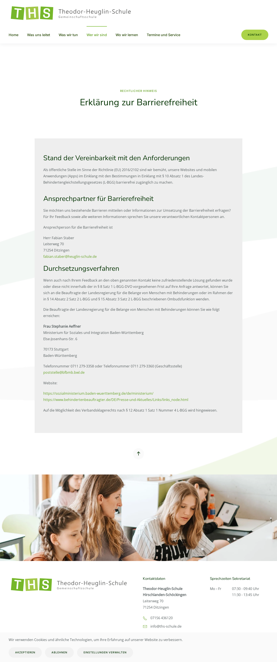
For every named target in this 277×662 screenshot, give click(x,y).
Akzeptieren (25, 652)
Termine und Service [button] (163, 35)
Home (13, 35)
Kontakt (255, 34)
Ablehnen (59, 652)
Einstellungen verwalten (105, 652)
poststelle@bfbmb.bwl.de (64, 372)
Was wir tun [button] (68, 35)
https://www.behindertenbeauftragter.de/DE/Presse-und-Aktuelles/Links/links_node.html (115, 399)
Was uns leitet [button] (38, 35)
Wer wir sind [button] (97, 35)
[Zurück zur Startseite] (73, 13)
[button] (138, 453)
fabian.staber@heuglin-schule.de (70, 256)
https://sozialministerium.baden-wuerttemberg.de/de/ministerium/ (98, 393)
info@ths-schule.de (166, 626)
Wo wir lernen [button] (127, 35)
